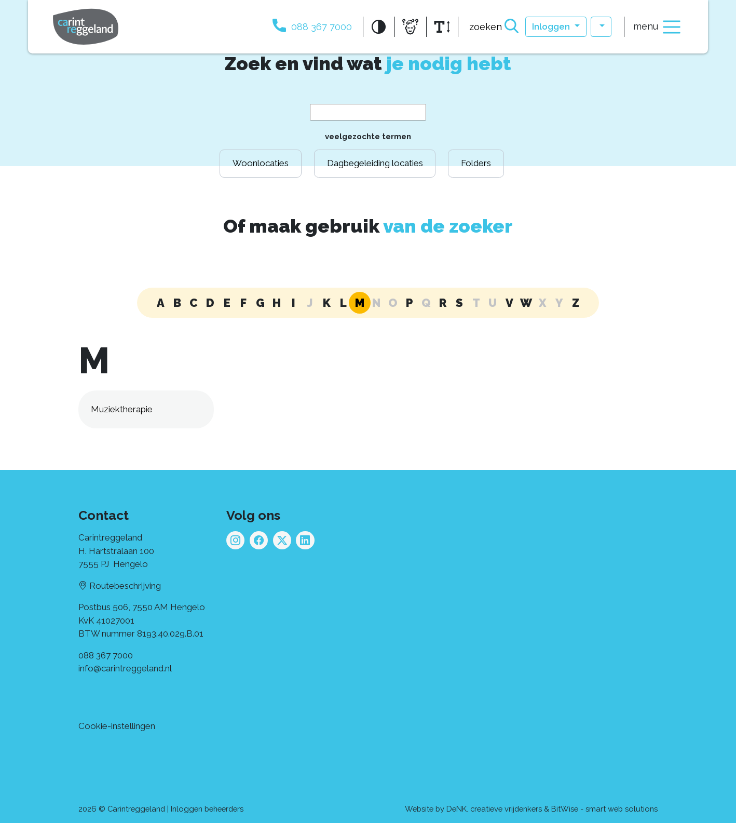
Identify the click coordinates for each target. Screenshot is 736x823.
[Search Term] (368, 112)
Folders (476, 163)
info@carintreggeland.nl (125, 668)
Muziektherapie (122, 409)
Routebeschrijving (119, 586)
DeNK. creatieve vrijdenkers (494, 808)
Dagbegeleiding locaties (375, 163)
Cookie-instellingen (116, 726)
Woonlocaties (261, 163)
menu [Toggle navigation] (658, 27)
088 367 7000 (105, 655)
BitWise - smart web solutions (604, 808)
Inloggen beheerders (207, 808)
